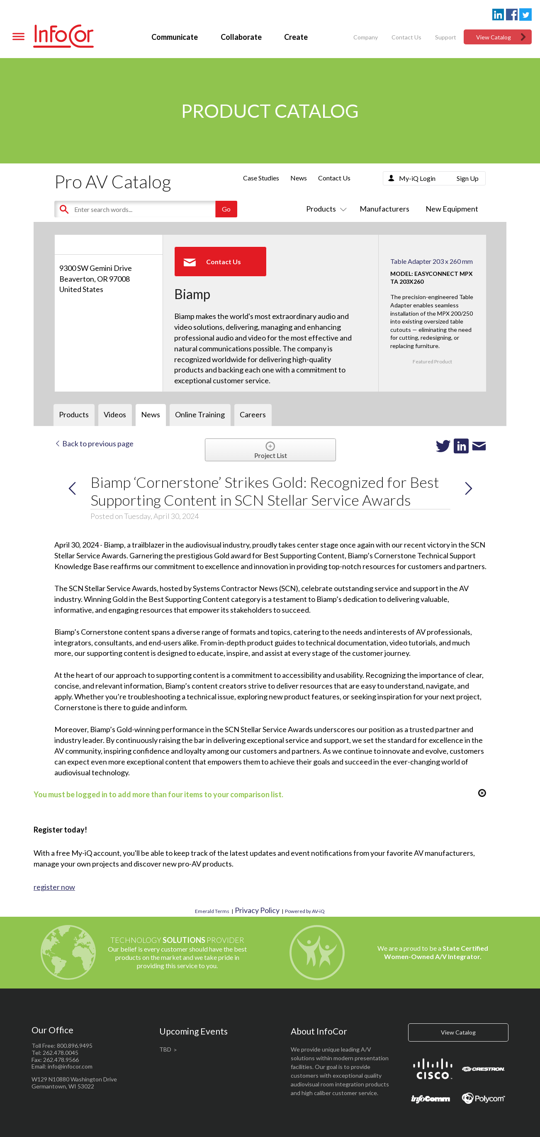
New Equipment (452, 208)
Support (445, 37)
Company (365, 37)
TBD (165, 1049)
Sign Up (468, 178)
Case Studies (261, 178)
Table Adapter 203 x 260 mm (431, 261)
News (298, 178)
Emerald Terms (212, 911)
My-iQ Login (417, 178)
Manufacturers (384, 208)
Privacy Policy (257, 910)
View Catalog (493, 37)
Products (324, 208)
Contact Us (406, 37)
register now (54, 886)
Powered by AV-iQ (305, 911)
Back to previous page (94, 443)
